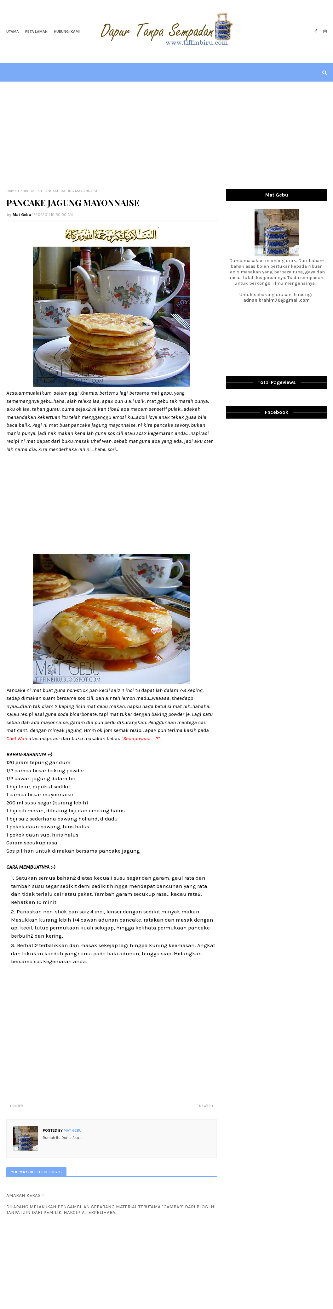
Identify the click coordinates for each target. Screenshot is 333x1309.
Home (11, 191)
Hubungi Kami (67, 31)
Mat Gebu (22, 214)
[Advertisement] (166, 135)
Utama (12, 31)
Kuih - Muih (30, 191)
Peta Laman (36, 31)
